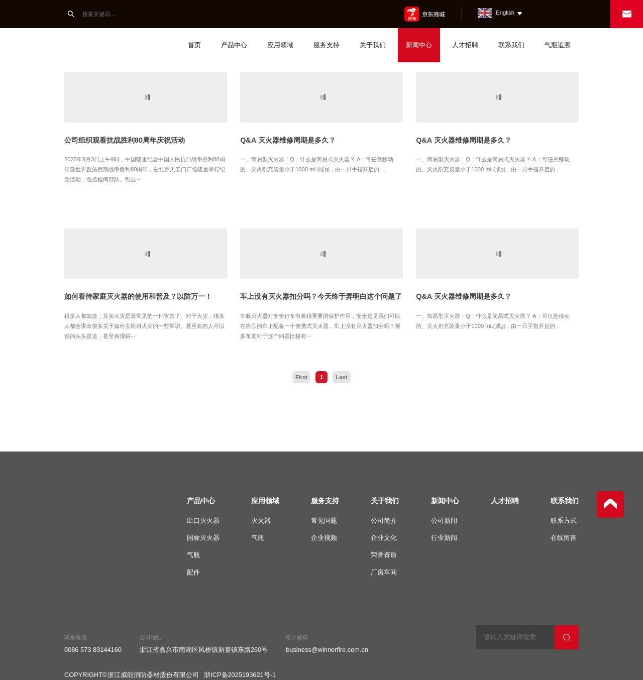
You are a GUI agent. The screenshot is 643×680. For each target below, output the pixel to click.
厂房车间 (384, 572)
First (301, 377)
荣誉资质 (384, 554)
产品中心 (234, 45)
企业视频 (324, 537)
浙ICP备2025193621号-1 (240, 673)
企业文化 (384, 537)
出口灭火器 (203, 520)
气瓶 (193, 554)
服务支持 (326, 45)
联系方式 (564, 520)
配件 (193, 572)
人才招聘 (465, 45)
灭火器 (261, 520)
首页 (194, 45)
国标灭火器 (203, 537)
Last (341, 377)
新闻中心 (419, 45)
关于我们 (373, 45)
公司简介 (384, 520)
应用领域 (280, 45)
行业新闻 (444, 537)
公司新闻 (444, 520)
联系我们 (511, 45)
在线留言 (564, 537)
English (500, 13)
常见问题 (324, 520)
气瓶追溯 (558, 45)
